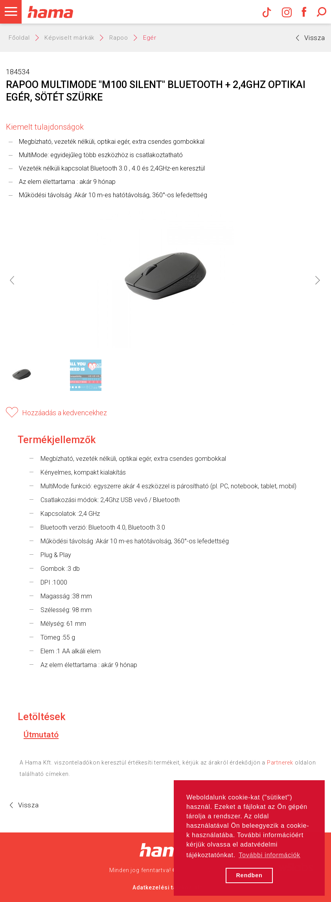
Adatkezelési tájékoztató (167, 887)
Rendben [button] (249, 875)
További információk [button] (269, 855)
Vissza (310, 38)
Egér (149, 37)
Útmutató (41, 734)
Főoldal (19, 37)
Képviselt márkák (69, 37)
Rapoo (118, 37)
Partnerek (280, 762)
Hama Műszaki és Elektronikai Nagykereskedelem (50, 12)
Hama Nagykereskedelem (165, 850)
